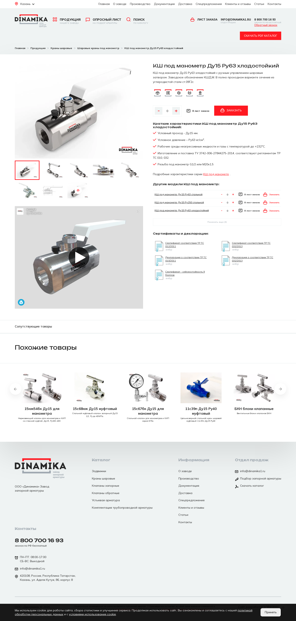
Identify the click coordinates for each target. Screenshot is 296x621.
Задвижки (99, 471)
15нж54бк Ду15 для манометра (41, 411)
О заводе (119, 4)
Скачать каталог (249, 486)
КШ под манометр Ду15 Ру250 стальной (179, 202)
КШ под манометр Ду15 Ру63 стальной (178, 194)
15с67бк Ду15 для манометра (148, 411)
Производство (140, 4)
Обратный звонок (265, 25)
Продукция (67, 21)
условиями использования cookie (92, 614)
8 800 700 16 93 (267, 21)
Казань (25, 4)
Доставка (185, 4)
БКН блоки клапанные (254, 408)
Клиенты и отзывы (238, 4)
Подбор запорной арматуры (258, 479)
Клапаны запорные (105, 485)
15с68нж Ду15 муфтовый (95, 408)
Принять (271, 612)
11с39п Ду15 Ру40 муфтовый (201, 411)
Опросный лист (103, 21)
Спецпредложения (209, 4)
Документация (164, 4)
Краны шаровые (103, 478)
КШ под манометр (216, 174)
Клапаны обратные (105, 493)
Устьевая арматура (106, 500)
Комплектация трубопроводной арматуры (122, 507)
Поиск (137, 21)
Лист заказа (203, 19)
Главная (104, 4)
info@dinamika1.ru (236, 21)
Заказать (231, 110)
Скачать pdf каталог (260, 35)
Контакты (274, 4)
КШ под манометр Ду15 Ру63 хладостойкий (182, 210)
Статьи (259, 4)
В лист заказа (198, 110)
